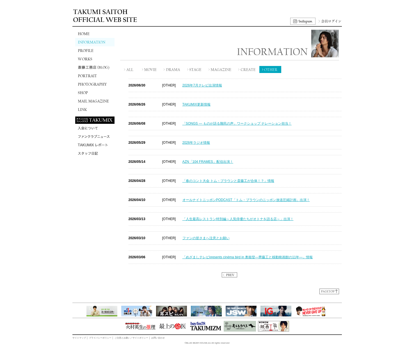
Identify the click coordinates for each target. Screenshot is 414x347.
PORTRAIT (95, 76)
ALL (129, 69)
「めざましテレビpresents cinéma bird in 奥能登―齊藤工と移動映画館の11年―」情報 (247, 257)
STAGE (194, 69)
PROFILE (95, 50)
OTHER (270, 69)
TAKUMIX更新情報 (196, 104)
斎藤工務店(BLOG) (95, 67)
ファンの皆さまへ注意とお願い (206, 238)
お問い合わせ (158, 338)
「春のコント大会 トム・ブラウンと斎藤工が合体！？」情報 (228, 181)
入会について (95, 128)
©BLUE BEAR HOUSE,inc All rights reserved (207, 343)
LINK (95, 109)
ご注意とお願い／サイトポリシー (131, 338)
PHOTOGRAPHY (95, 84)
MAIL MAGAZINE (95, 101)
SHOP (95, 92)
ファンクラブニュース (95, 136)
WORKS (95, 59)
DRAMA (172, 69)
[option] (103, 311)
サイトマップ (79, 338)
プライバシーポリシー (100, 338)
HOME (95, 33)
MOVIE (149, 69)
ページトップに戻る (329, 291)
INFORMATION (95, 42)
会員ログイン (329, 21)
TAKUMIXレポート (95, 145)
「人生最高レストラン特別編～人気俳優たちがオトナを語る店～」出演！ (238, 219)
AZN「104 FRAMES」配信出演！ (207, 162)
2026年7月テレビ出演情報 (202, 85)
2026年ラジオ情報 (196, 143)
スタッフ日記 (95, 153)
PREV (229, 274)
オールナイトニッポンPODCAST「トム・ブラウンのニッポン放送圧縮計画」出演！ (246, 200)
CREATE (247, 69)
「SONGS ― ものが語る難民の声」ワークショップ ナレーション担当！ (237, 123)
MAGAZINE (220, 69)
